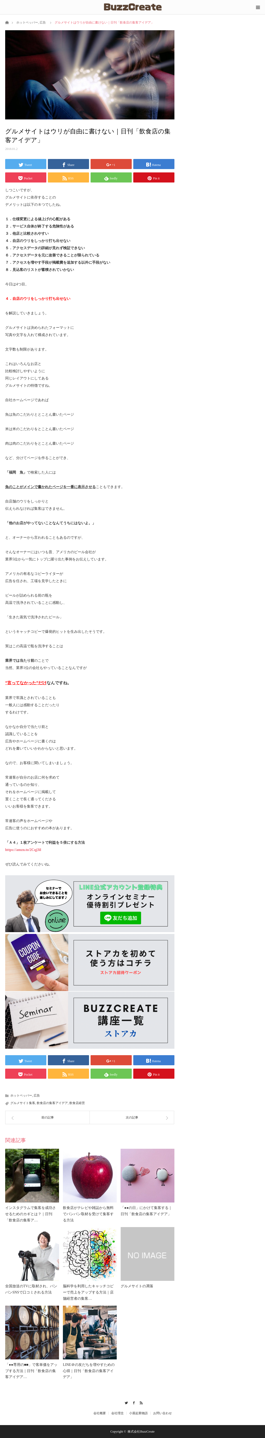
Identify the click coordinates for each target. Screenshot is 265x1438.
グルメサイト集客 (22, 1103)
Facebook (132, 1402)
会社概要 (99, 1413)
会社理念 (117, 1413)
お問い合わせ (162, 1413)
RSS (140, 1402)
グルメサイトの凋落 (137, 1286)
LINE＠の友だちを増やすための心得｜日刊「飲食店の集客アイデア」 (89, 1371)
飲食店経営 (77, 1103)
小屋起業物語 (138, 1413)
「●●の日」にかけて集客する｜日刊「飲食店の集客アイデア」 (146, 1211)
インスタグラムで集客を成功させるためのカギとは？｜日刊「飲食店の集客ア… (30, 1214)
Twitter (125, 1402)
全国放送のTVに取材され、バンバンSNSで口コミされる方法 (31, 1289)
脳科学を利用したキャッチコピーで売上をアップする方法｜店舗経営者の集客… (88, 1292)
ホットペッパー (27, 22)
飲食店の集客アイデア (52, 1103)
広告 (43, 22)
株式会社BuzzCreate (141, 1431)
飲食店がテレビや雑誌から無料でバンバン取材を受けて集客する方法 (88, 1214)
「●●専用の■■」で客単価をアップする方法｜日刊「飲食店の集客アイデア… (31, 1371)
